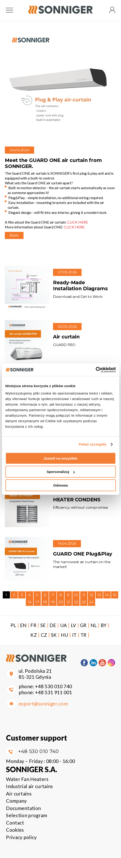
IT (76, 635)
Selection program (26, 816)
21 (68, 602)
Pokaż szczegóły (92, 444)
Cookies (15, 830)
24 (91, 602)
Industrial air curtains (29, 786)
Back (14, 235)
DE (54, 625)
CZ (45, 635)
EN (24, 625)
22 (76, 602)
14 (107, 595)
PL (14, 625)
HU (66, 635)
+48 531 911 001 (53, 693)
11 (83, 595)
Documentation (23, 808)
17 (37, 602)
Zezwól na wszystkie (60, 458)
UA (65, 625)
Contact (15, 823)
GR (85, 625)
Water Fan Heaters (27, 779)
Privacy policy (21, 837)
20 (60, 602)
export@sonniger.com (43, 704)
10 (76, 595)
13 (99, 595)
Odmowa (60, 485)
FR (35, 625)
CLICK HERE (77, 222)
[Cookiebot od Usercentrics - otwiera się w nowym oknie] (95, 370)
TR (85, 635)
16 (29, 602)
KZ (35, 635)
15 (114, 595)
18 (45, 602)
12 (91, 595)
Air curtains (19, 794)
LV (75, 625)
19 (53, 602)
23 (84, 602)
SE (44, 625)
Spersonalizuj (61, 472)
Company (16, 801)
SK (56, 635)
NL (96, 625)
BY (106, 625)
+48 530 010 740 (53, 687)
